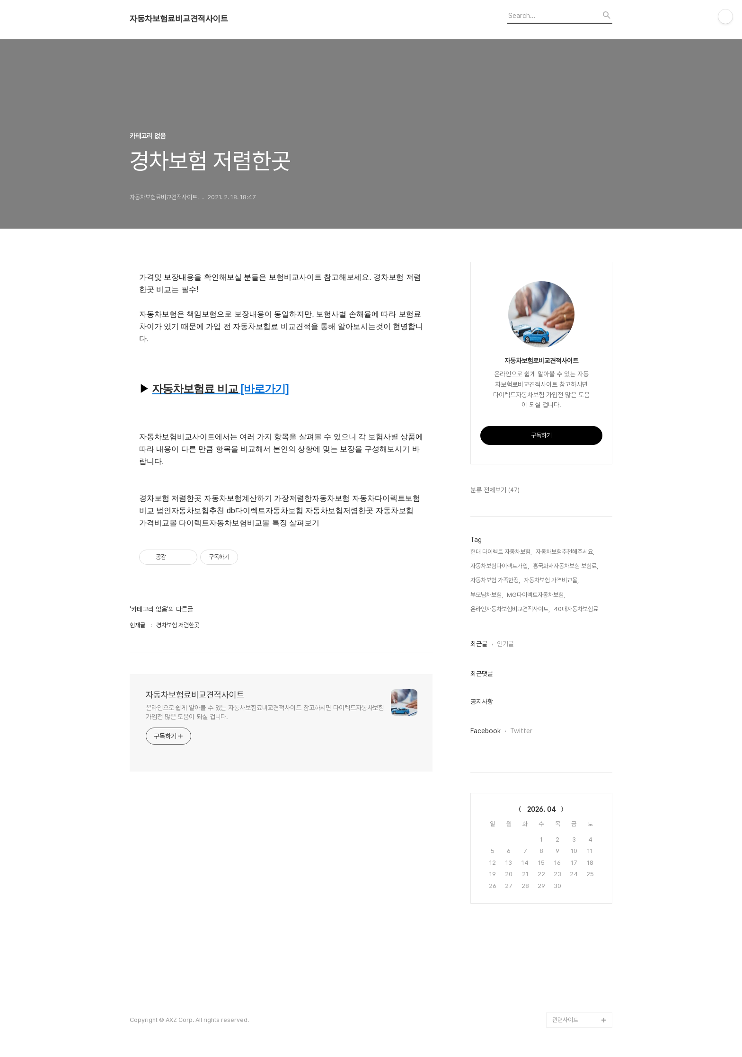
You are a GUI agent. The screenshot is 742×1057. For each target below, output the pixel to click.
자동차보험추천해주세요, (565, 551)
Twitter (521, 731)
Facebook (485, 731)
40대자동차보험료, (577, 609)
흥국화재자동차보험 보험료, (565, 565)
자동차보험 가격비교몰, (551, 580)
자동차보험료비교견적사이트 (179, 19)
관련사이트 (565, 1019)
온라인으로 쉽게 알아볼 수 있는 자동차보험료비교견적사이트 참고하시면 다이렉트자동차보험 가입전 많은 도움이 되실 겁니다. (265, 712)
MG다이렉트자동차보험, (536, 594)
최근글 (478, 644)
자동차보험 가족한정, (495, 580)
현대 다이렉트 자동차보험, (501, 551)
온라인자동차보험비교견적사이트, (510, 609)
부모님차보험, (486, 594)
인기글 (505, 644)
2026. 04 (541, 809)
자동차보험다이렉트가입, (499, 565)
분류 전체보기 (495, 490)
